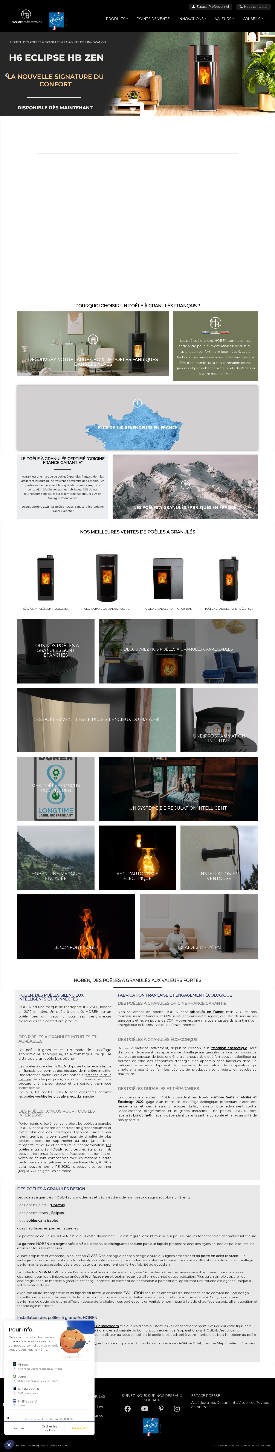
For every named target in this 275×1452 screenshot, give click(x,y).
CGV (214, 1445)
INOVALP (64, 1445)
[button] (9, 1445)
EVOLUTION (133, 1293)
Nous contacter (253, 7)
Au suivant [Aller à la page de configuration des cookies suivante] (79, 1428)
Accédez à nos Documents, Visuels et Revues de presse (230, 1405)
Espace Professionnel (210, 7)
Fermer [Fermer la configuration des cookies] (19, 1428)
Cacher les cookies (49, 1428)
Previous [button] (6, 75)
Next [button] (268, 75)
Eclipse (57, 1213)
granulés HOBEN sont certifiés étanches (67, 1149)
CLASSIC (94, 1256)
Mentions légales (230, 1445)
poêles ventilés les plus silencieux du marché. (59, 1096)
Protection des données (256, 1445)
